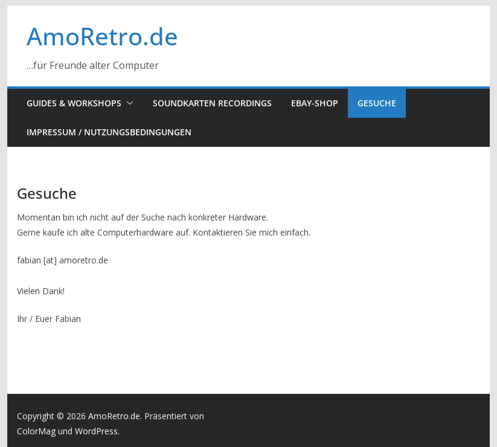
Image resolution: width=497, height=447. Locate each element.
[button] (127, 103)
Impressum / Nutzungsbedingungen (109, 132)
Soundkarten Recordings (212, 103)
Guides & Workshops (74, 103)
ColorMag (36, 431)
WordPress (96, 431)
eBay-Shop (314, 103)
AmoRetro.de (102, 36)
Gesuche (377, 103)
